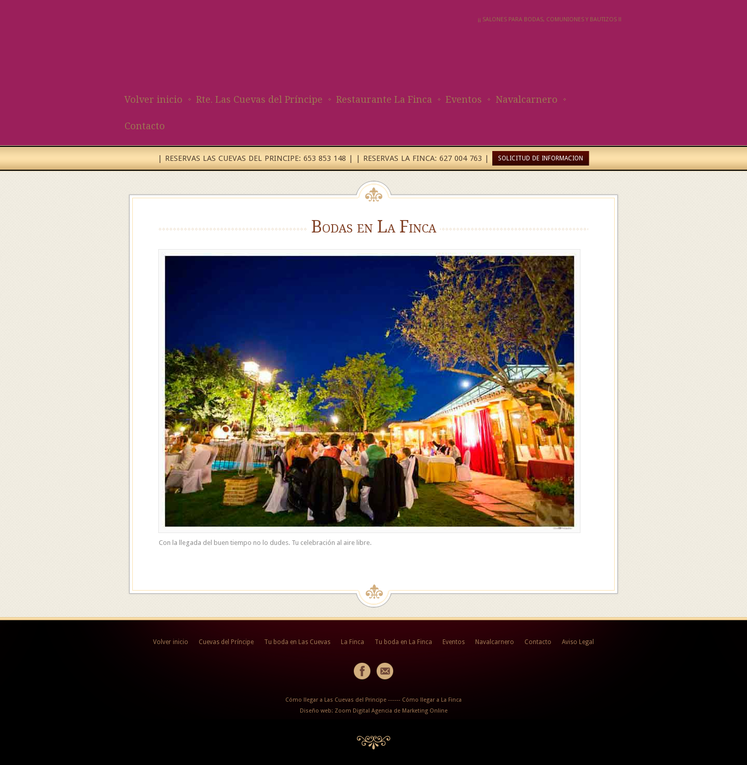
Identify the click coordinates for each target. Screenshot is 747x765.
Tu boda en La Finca (403, 642)
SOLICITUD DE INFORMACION (540, 158)
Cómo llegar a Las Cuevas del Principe (335, 699)
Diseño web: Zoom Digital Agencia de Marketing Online (374, 710)
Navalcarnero (526, 99)
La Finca (352, 642)
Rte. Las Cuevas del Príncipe (259, 99)
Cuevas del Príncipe (226, 642)
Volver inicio (154, 99)
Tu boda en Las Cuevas (297, 642)
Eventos (464, 99)
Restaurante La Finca (384, 99)
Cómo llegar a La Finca (432, 699)
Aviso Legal (578, 642)
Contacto (145, 125)
